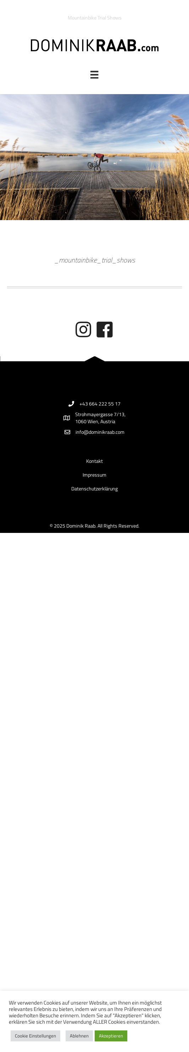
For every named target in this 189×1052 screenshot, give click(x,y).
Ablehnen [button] (79, 1035)
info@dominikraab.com (100, 432)
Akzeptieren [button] (111, 1035)
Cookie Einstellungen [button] (35, 1035)
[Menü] (94, 75)
